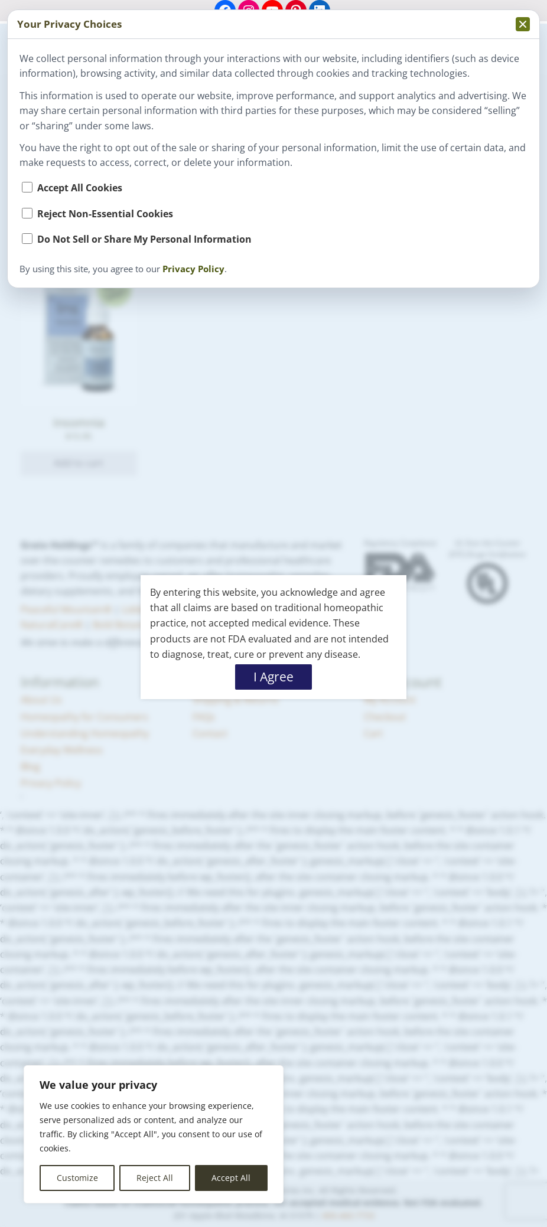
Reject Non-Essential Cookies (105, 213)
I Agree (273, 676)
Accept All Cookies (79, 187)
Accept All (230, 1177)
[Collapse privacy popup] (523, 24)
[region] (154, 1134)
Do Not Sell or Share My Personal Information (144, 239)
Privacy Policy (193, 269)
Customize (77, 1177)
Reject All (154, 1177)
